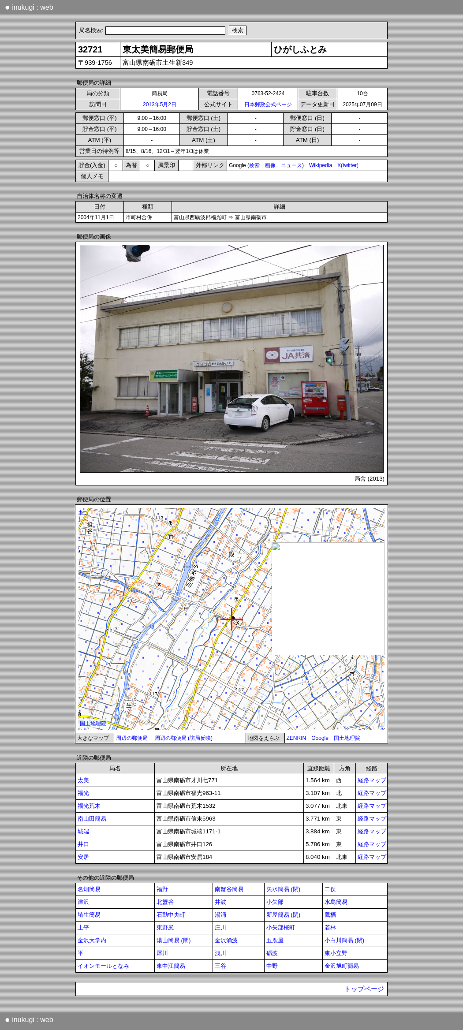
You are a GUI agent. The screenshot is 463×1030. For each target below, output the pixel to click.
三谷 (220, 966)
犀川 (162, 953)
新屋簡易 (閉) (283, 914)
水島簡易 (336, 902)
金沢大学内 (92, 940)
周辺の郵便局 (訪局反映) (184, 738)
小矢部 (275, 902)
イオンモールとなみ (103, 966)
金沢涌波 (226, 940)
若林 (330, 927)
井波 (220, 902)
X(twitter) (347, 165)
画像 (270, 165)
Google (320, 738)
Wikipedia (320, 165)
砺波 (272, 953)
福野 (162, 889)
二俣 (330, 889)
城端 (83, 831)
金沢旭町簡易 (342, 966)
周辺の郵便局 (132, 738)
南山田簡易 (92, 818)
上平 (83, 927)
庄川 (220, 927)
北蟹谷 (165, 902)
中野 (272, 966)
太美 (83, 780)
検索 (254, 165)
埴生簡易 (89, 914)
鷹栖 (330, 914)
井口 (83, 844)
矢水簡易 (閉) (283, 889)
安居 (83, 857)
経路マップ (372, 780)
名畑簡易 (89, 889)
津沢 (83, 902)
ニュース (291, 165)
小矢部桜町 (280, 927)
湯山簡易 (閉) (174, 940)
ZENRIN (296, 738)
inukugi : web (29, 7)
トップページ (364, 989)
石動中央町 (171, 914)
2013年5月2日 (159, 104)
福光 (83, 793)
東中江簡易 (171, 966)
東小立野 (336, 953)
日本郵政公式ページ (268, 104)
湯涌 (220, 914)
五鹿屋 (275, 940)
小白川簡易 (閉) (345, 940)
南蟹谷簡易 (229, 889)
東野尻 (165, 927)
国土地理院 (347, 738)
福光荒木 (89, 805)
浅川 (220, 953)
